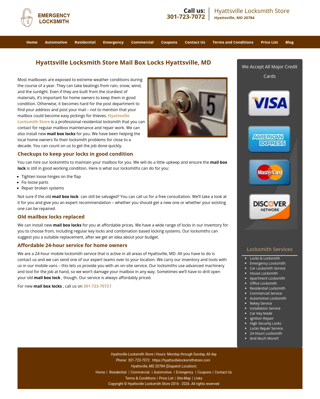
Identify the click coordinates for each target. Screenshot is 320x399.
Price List (269, 42)
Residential (85, 42)
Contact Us (195, 42)
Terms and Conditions (232, 42)
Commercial (142, 42)
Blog (290, 42)
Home (32, 42)
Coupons (169, 42)
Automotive (56, 42)
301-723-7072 (186, 16)
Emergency (113, 42)
